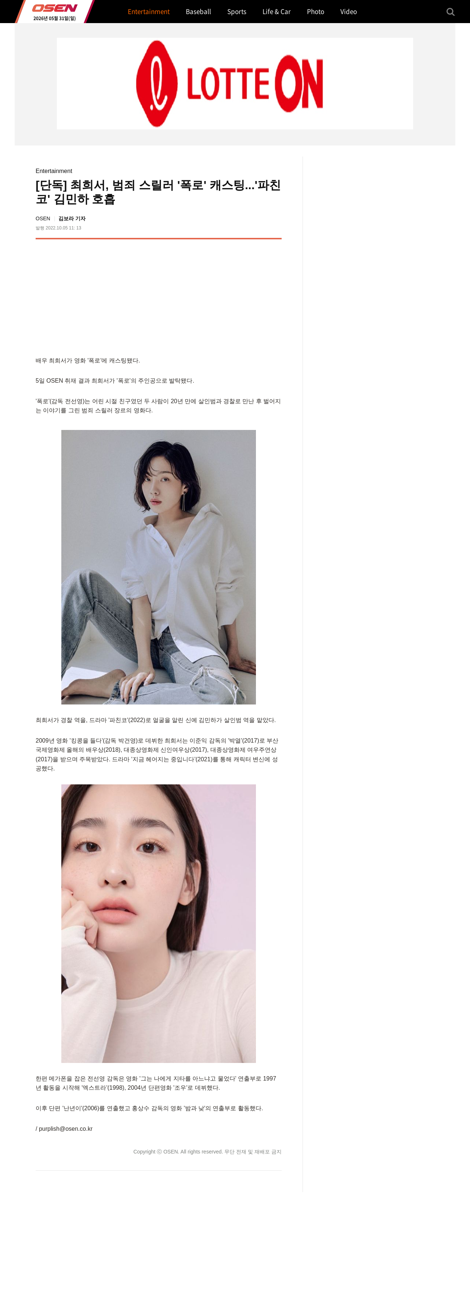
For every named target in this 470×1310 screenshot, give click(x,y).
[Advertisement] (220, 296)
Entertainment (54, 171)
